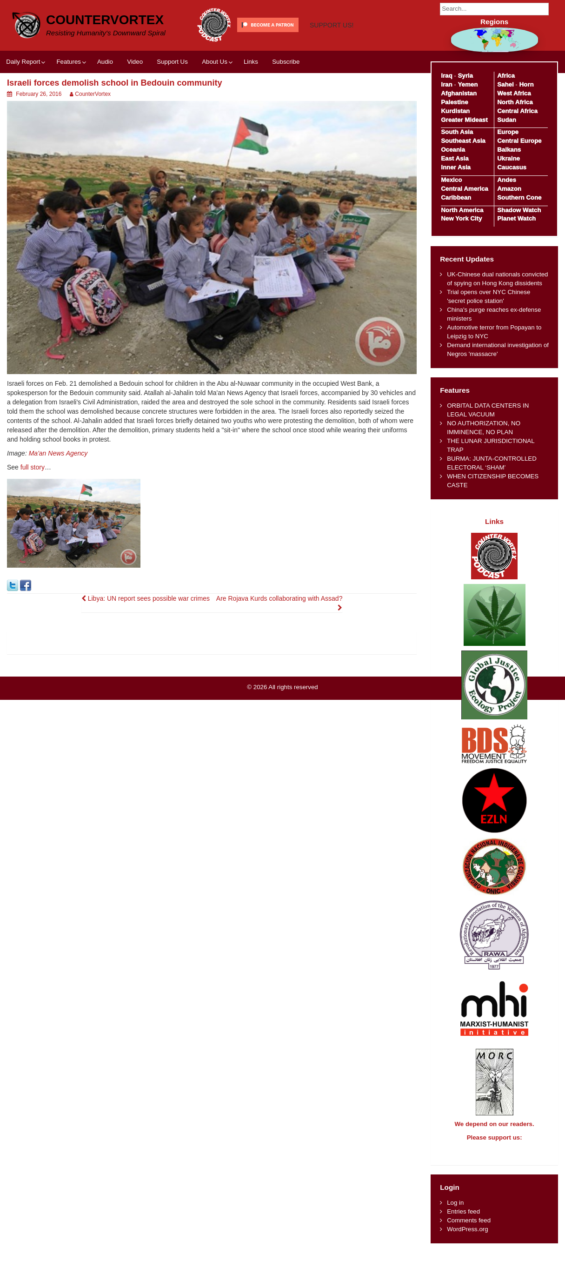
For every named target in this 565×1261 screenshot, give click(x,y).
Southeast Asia (463, 140)
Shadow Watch (519, 210)
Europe (507, 131)
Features (68, 61)
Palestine (454, 102)
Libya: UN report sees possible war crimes (145, 598)
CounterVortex (105, 20)
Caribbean (456, 197)
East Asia (454, 158)
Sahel (505, 84)
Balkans (509, 149)
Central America (464, 188)
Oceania (453, 149)
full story (32, 467)
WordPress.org (467, 1237)
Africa (506, 75)
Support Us (172, 61)
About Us (214, 61)
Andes (506, 179)
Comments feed (469, 1228)
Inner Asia (456, 167)
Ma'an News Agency (58, 453)
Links (251, 61)
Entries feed (463, 1219)
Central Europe (519, 140)
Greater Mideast (464, 119)
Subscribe (285, 61)
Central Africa (517, 110)
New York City (461, 218)
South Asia (457, 131)
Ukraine (508, 158)
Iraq (446, 75)
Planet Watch (516, 218)
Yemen (468, 84)
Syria (465, 75)
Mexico (451, 179)
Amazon (509, 188)
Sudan (506, 119)
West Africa (514, 93)
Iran (446, 84)
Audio (105, 61)
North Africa (514, 102)
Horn (526, 84)
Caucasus (511, 167)
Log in (455, 1210)
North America (462, 210)
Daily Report (23, 61)
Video (135, 61)
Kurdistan (455, 110)
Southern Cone (519, 197)
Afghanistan (459, 93)
